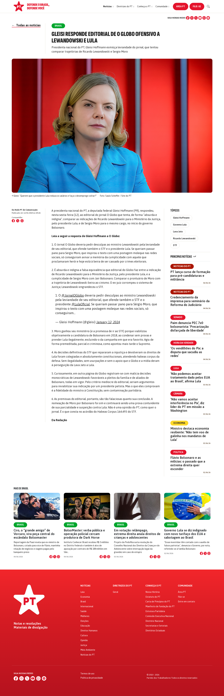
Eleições (84, 621)
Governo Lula (180, 224)
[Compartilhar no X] (54, 556)
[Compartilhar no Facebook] (13, 220)
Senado (178, 317)
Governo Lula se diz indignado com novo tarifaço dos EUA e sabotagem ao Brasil (185, 533)
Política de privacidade (91, 678)
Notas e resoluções (27, 623)
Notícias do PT (182, 266)
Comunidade (185, 586)
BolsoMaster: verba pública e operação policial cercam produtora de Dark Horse (84, 533)
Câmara (178, 393)
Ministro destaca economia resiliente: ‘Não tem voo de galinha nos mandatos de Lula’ (189, 434)
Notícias (85, 586)
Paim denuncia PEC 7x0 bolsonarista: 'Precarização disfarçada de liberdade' (189, 326)
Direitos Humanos (89, 630)
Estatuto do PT (152, 597)
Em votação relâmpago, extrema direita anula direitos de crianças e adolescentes (137, 533)
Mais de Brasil (21, 488)
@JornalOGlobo (72, 295)
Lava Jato (178, 231)
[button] (108, 6)
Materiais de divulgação (31, 627)
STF (175, 245)
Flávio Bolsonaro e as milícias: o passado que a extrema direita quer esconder (187, 463)
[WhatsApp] (204, 18)
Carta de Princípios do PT (157, 601)
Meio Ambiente (87, 650)
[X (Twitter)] (196, 18)
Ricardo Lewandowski (184, 238)
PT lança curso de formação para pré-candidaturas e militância (190, 275)
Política (178, 452)
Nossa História (152, 592)
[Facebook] (188, 18)
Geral (115, 592)
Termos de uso (87, 673)
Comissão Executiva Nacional (159, 616)
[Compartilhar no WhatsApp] (22, 220)
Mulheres (84, 616)
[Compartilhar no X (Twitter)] (17, 220)
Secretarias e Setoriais (156, 625)
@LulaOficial (80, 304)
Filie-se (197, 6)
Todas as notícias (26, 25)
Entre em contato (186, 601)
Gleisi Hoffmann (181, 218)
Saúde (83, 611)
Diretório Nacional (154, 621)
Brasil (20, 524)
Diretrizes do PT (122, 586)
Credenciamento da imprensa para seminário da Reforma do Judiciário (190, 301)
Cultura (84, 635)
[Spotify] (208, 18)
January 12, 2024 (108, 322)
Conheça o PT (153, 586)
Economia (179, 423)
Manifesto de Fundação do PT (160, 606)
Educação (85, 625)
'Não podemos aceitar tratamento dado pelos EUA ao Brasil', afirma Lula (190, 377)
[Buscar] (208, 6)
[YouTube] (200, 18)
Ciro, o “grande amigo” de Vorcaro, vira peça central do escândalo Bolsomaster (34, 533)
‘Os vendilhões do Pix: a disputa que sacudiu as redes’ (186, 352)
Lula (176, 368)
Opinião (84, 640)
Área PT (180, 6)
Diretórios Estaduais (155, 630)
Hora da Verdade (183, 343)
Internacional (86, 606)
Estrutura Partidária (155, 611)
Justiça (83, 645)
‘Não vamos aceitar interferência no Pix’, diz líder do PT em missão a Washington (187, 404)
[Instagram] (192, 18)
